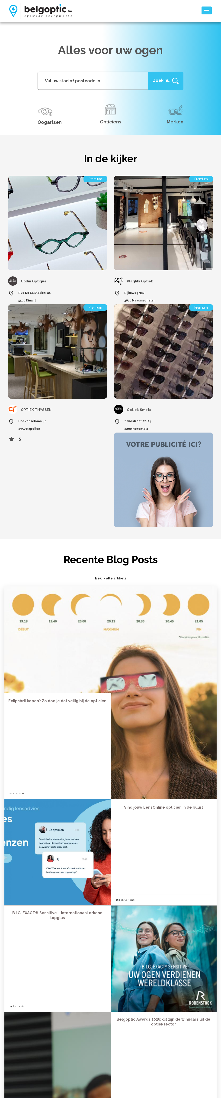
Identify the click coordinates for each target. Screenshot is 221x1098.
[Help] (165, 81)
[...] (93, 81)
